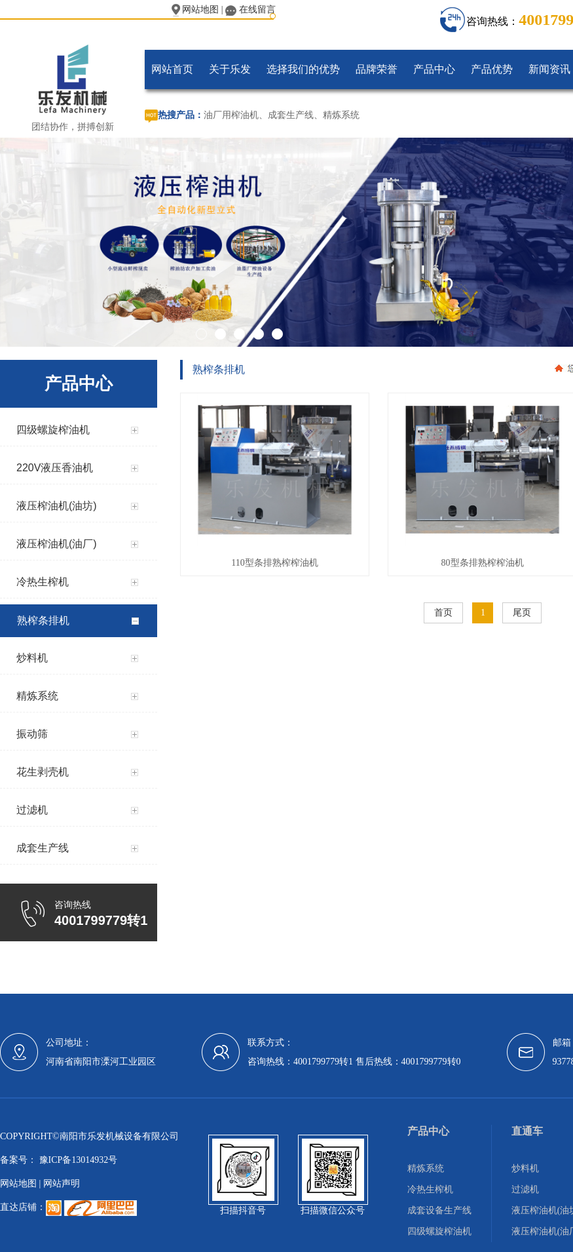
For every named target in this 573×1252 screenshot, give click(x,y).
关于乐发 (230, 69)
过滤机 (525, 1189)
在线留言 (250, 9)
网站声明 (61, 1183)
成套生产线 (291, 115)
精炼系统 (341, 115)
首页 (443, 612)
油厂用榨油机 (231, 115)
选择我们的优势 (303, 69)
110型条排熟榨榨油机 (274, 563)
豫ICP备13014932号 (77, 1160)
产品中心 (434, 69)
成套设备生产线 (439, 1210)
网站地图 (195, 9)
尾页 (522, 612)
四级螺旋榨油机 (439, 1231)
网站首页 (172, 69)
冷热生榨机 (430, 1189)
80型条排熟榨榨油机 (482, 563)
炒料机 (525, 1168)
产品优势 (492, 69)
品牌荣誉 (376, 69)
